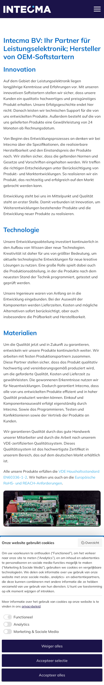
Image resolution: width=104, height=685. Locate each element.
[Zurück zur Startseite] (27, 11)
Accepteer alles (52, 675)
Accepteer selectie (52, 660)
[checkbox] (17, 617)
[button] (97, 9)
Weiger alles (52, 646)
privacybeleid (31, 606)
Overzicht (90, 543)
